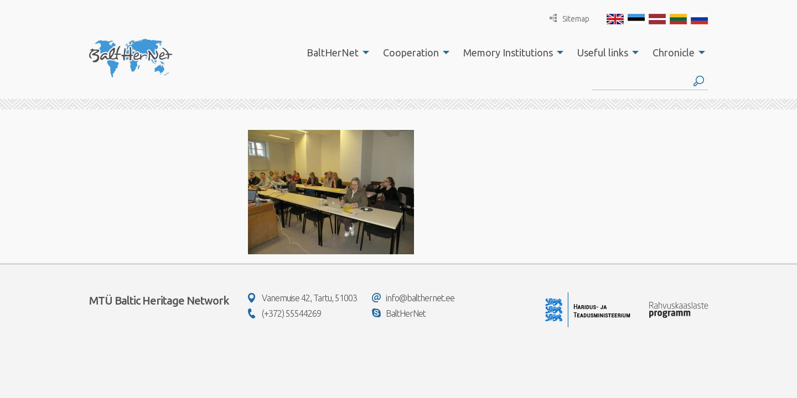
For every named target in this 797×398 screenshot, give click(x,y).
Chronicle (674, 52)
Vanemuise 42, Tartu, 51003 (302, 298)
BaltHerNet (333, 52)
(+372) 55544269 (284, 313)
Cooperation (411, 52)
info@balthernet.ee (413, 298)
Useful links (602, 52)
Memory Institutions (508, 52)
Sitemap (569, 18)
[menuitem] (335, 52)
